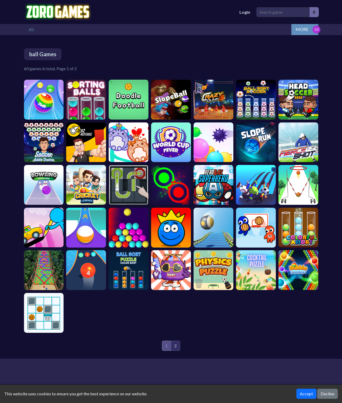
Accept (306, 393)
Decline (327, 393)
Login (244, 12)
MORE (302, 29)
